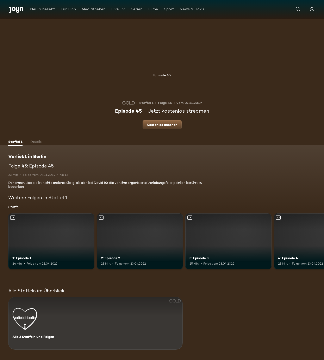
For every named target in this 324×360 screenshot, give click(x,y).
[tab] (15, 142)
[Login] (312, 9)
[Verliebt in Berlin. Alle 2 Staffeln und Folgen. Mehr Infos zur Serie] (95, 323)
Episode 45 (162, 75)
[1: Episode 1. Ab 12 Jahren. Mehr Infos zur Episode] (51, 241)
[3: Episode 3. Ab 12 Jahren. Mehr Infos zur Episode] (228, 241)
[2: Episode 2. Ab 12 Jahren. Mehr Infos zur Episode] (140, 241)
